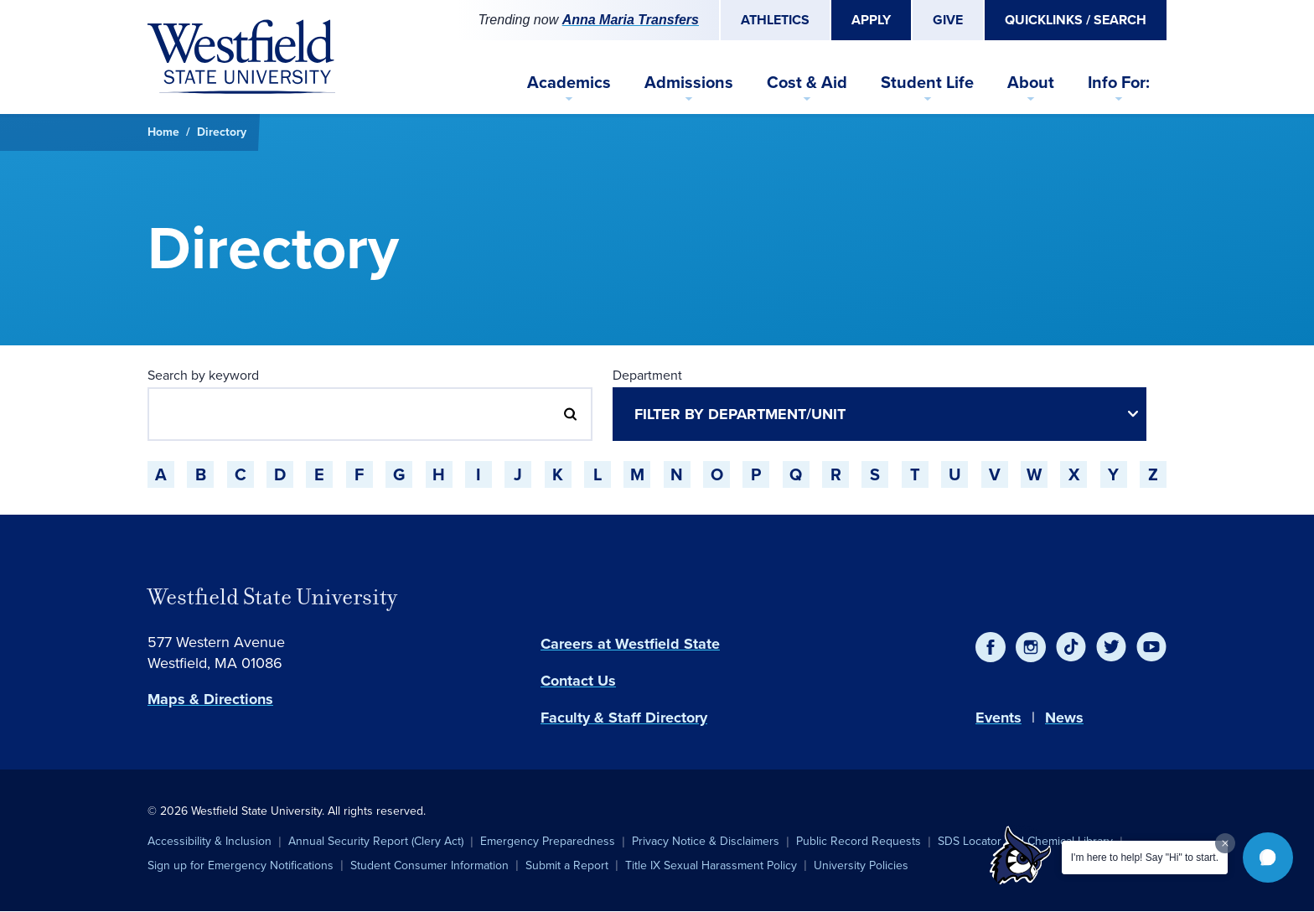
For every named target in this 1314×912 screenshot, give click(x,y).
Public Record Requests (858, 841)
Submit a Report (566, 865)
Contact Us (578, 681)
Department (647, 375)
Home (163, 132)
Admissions (688, 82)
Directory (221, 132)
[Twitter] (1111, 647)
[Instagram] (1031, 647)
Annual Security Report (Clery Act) (375, 841)
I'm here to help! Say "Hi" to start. (1144, 857)
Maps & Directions (210, 699)
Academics (569, 82)
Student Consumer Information (429, 865)
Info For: (1119, 82)
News (1064, 717)
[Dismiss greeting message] (1225, 843)
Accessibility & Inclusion (209, 841)
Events (998, 717)
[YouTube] (1151, 647)
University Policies (861, 865)
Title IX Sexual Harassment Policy (711, 865)
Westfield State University (272, 597)
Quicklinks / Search (1075, 19)
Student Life (927, 82)
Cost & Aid (807, 82)
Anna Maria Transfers (630, 20)
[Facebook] (990, 647)
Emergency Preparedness (547, 841)
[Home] (241, 57)
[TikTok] (1071, 647)
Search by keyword (203, 375)
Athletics (775, 19)
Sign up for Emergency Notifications (240, 865)
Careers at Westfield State (630, 644)
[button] (1268, 857)
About (1030, 82)
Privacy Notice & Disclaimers (705, 841)
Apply (871, 19)
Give (948, 19)
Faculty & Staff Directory (624, 717)
